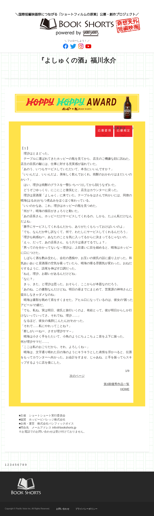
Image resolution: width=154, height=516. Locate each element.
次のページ (77, 375)
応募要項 (104, 131)
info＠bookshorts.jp (64, 427)
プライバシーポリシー (86, 509)
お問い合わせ (62, 509)
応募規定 (123, 131)
